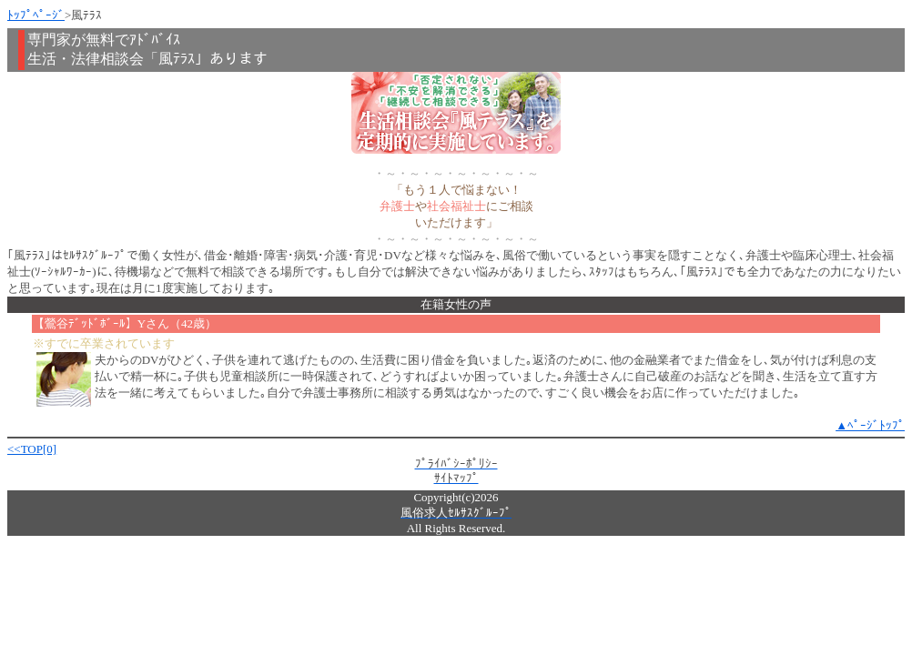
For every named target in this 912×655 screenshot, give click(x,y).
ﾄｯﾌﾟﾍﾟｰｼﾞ (36, 15)
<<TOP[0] (31, 449)
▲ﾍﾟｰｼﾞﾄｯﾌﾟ (870, 425)
